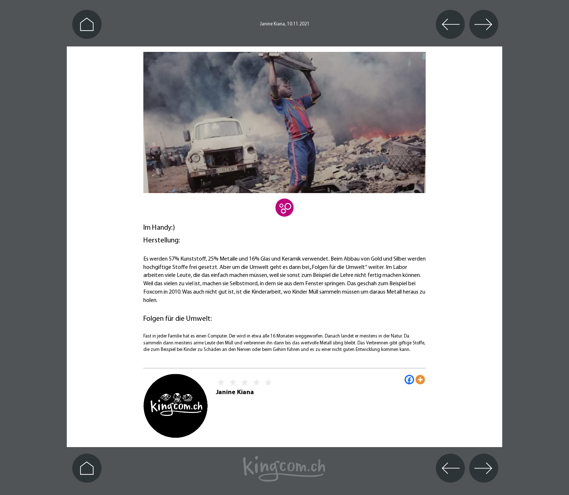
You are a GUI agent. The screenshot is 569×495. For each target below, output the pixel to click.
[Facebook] (409, 379)
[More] (420, 379)
